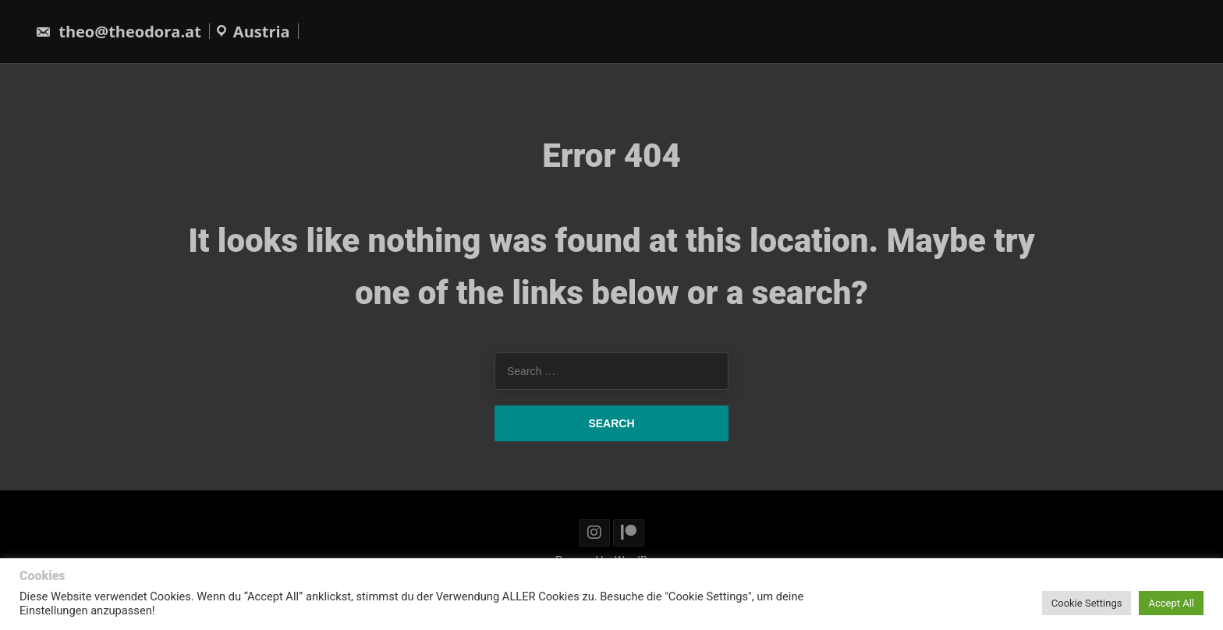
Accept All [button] (1171, 603)
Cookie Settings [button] (1086, 603)
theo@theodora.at (118, 31)
